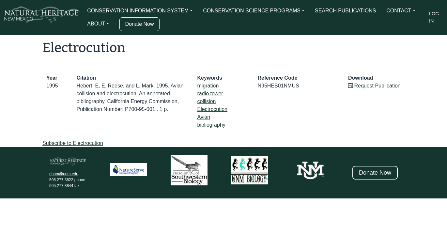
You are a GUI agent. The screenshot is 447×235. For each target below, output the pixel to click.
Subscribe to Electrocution (72, 143)
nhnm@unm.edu (63, 174)
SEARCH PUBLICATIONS (345, 10)
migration (208, 85)
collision (206, 101)
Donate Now (139, 24)
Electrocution (212, 109)
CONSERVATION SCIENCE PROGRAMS (252, 10)
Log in (434, 17)
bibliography (211, 125)
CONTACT (398, 10)
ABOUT (96, 23)
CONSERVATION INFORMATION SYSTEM (138, 10)
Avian (203, 117)
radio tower (210, 93)
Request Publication (377, 85)
